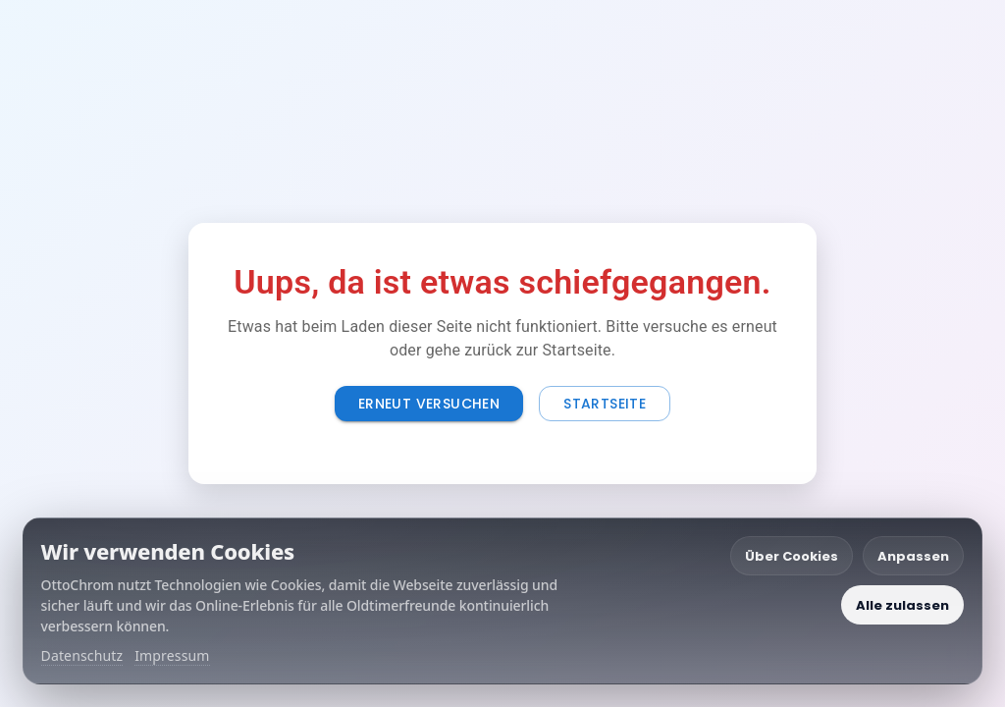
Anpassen (913, 556)
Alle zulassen (902, 605)
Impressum (171, 655)
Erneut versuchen (429, 403)
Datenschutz (82, 655)
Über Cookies (791, 556)
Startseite (604, 403)
